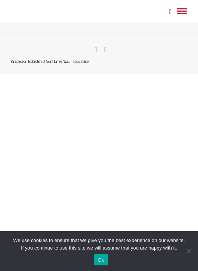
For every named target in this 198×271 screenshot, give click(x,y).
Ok (101, 260)
